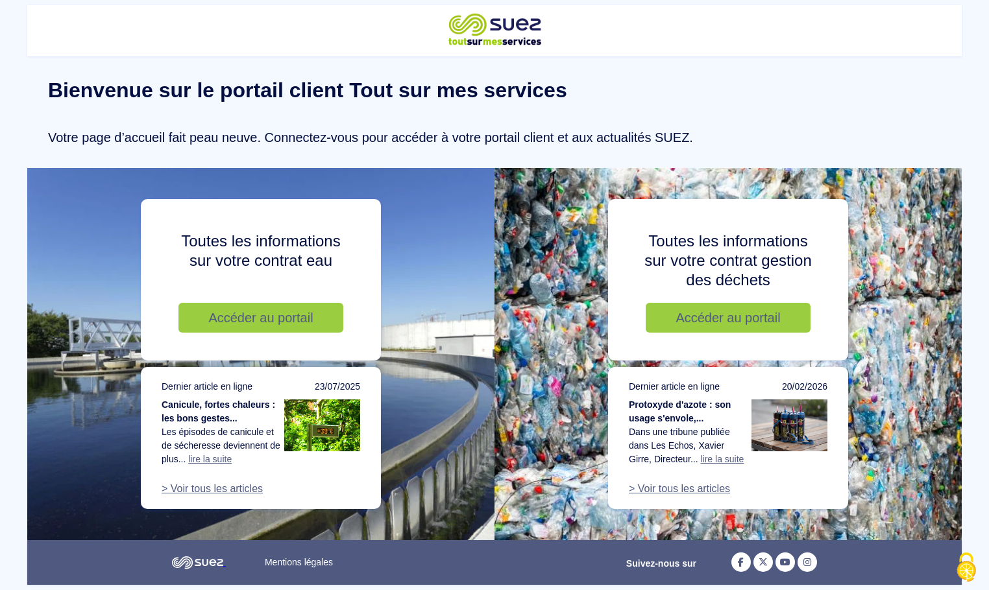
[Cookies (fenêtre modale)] (966, 568)
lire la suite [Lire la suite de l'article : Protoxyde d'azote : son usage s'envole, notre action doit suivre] (722, 459)
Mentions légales (299, 562)
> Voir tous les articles (212, 488)
